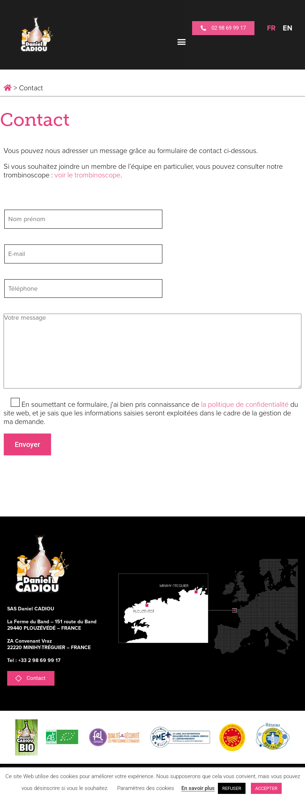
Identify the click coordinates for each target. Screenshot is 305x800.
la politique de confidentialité (245, 404)
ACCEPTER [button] (266, 788)
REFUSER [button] (231, 788)
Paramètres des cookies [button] (145, 788)
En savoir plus (198, 788)
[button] (182, 42)
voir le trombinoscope (87, 175)
